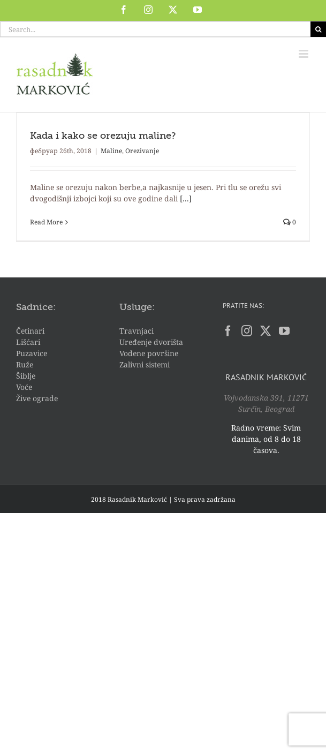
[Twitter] (265, 331)
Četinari (30, 331)
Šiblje (25, 376)
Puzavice (31, 353)
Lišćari (28, 342)
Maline (111, 150)
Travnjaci (136, 331)
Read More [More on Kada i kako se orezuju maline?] (46, 222)
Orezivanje (142, 150)
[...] (186, 198)
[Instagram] (246, 331)
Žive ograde (37, 398)
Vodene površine (148, 353)
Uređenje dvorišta (151, 342)
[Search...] (155, 29)
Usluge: (137, 307)
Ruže (24, 364)
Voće (24, 387)
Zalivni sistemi (144, 364)
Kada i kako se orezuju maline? (103, 136)
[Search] (318, 29)
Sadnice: (36, 307)
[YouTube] (284, 331)
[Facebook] (228, 331)
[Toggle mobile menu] (304, 53)
